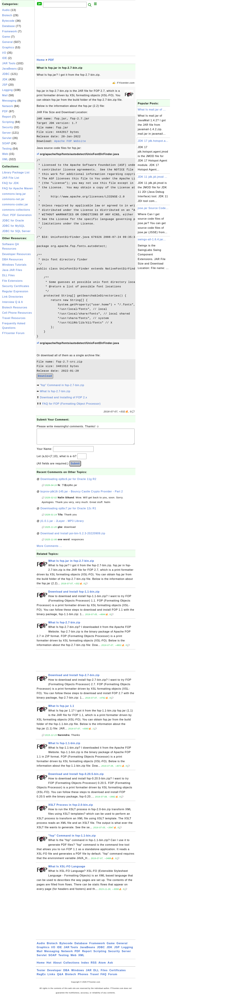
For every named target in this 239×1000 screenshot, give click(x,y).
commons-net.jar (13, 199)
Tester (41, 973)
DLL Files (8, 275)
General (7, 42)
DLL (96, 973)
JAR (89, 973)
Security (7, 127)
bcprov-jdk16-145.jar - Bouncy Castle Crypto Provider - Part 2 (81, 494)
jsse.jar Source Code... (153, 208)
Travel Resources (14, 318)
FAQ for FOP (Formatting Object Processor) (71, 403)
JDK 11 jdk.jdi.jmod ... (152, 176)
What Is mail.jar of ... (152, 109)
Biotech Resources (14, 307)
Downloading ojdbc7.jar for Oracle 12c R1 (68, 511)
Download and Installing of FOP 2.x (63, 397)
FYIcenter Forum (13, 333)
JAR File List (10, 177)
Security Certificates (15, 286)
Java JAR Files (12, 270)
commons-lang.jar (14, 193)
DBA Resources (12, 259)
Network (7, 106)
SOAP (6, 143)
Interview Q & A (12, 302)
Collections (71, 966)
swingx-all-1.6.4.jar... (152, 239)
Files (104, 973)
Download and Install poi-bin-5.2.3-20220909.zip (72, 536)
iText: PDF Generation (17, 215)
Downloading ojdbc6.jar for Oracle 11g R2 (68, 482)
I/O (4, 52)
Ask (110, 966)
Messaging (9, 100)
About (57, 966)
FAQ (104, 977)
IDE (4, 58)
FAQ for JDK (10, 183)
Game (6, 36)
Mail (5, 95)
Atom (102, 966)
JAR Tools (9, 63)
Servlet (7, 138)
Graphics (8, 47)
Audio (6, 10)
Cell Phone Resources (17, 312)
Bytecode (8, 20)
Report (6, 116)
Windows (77, 973)
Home (41, 59)
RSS (94, 966)
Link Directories (12, 296)
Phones (83, 977)
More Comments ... (49, 549)
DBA (66, 973)
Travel (94, 977)
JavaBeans (9, 68)
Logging (7, 90)
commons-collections (16, 209)
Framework (9, 31)
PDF (5, 111)
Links (51, 977)
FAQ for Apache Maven (17, 188)
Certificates (117, 973)
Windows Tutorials (14, 264)
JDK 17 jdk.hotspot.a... (153, 140)
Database (8, 26)
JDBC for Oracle (13, 220)
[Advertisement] (18, 386)
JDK (5, 79)
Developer (54, 973)
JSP (4, 84)
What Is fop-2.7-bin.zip (55, 391)
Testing (7, 148)
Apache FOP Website (70, 141)
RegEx (41, 977)
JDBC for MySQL (13, 225)
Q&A (60, 977)
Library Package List (16, 172)
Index (85, 966)
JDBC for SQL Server (16, 231)
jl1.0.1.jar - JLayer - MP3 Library (62, 524)
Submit (75, 466)
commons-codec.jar (15, 204)
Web (5, 154)
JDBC (6, 74)
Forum (112, 977)
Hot (48, 966)
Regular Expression (15, 291)
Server (6, 132)
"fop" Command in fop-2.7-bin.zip (62, 385)
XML (5, 159)
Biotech (7, 15)
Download (45, 376)
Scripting (8, 122)
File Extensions (12, 280)
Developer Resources (16, 254)
